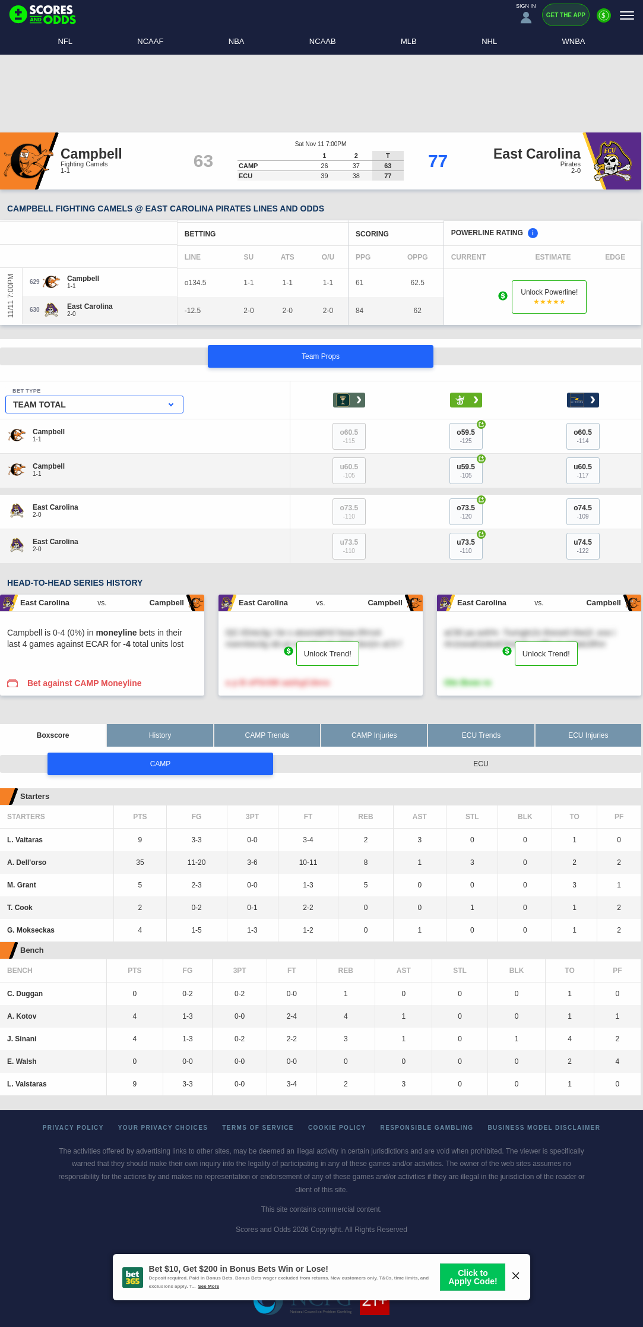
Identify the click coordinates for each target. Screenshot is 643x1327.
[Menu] (627, 15)
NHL (489, 41)
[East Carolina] (90, 306)
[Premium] (604, 20)
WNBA (573, 41)
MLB (409, 41)
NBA (237, 41)
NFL (65, 41)
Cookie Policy (337, 1127)
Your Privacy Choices (163, 1127)
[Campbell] (83, 278)
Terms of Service (258, 1127)
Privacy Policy (73, 1127)
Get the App (565, 15)
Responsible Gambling (427, 1127)
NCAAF (150, 41)
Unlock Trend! (327, 653)
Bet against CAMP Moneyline (84, 683)
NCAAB (322, 41)
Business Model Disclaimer (543, 1127)
